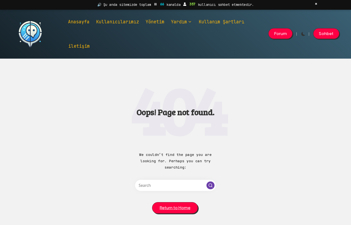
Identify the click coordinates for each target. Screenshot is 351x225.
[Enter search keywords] (175, 185)
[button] (280, 33)
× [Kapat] (316, 3)
